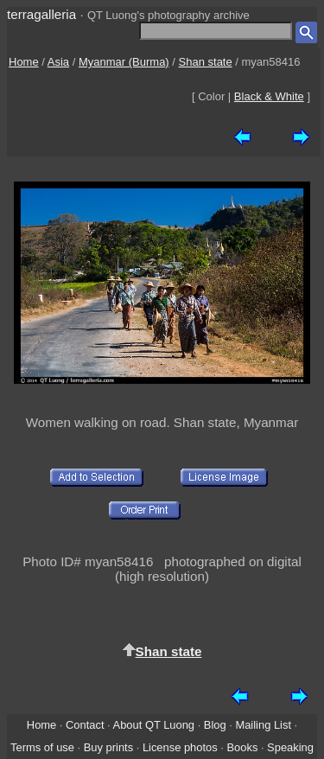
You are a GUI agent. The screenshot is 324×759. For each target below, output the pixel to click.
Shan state (205, 61)
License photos (180, 747)
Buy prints (108, 747)
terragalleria (41, 14)
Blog (215, 724)
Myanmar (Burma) (124, 61)
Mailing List (263, 724)
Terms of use (42, 747)
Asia (58, 61)
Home (24, 61)
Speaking (290, 747)
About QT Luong (153, 724)
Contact (85, 724)
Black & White (269, 96)
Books (241, 747)
